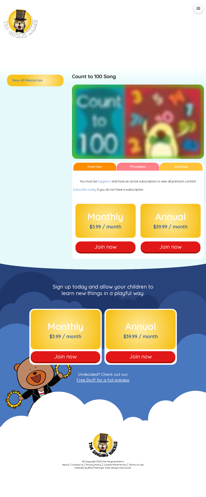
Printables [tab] (138, 167)
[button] (198, 8)
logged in (104, 181)
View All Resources (27, 80)
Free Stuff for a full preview (103, 379)
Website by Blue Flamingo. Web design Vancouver (103, 467)
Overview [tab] (94, 167)
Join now (105, 246)
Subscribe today (84, 189)
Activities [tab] (181, 167)
